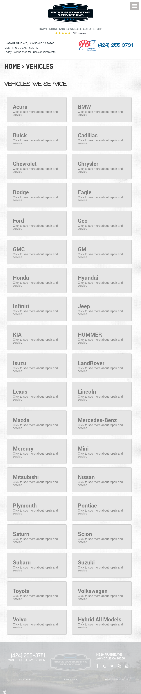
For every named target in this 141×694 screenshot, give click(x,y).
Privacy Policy (70, 679)
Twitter (112, 668)
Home (12, 66)
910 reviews (79, 33)
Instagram (126, 668)
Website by (116, 679)
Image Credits (25, 679)
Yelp (119, 668)
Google (104, 668)
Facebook (97, 668)
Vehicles (39, 66)
